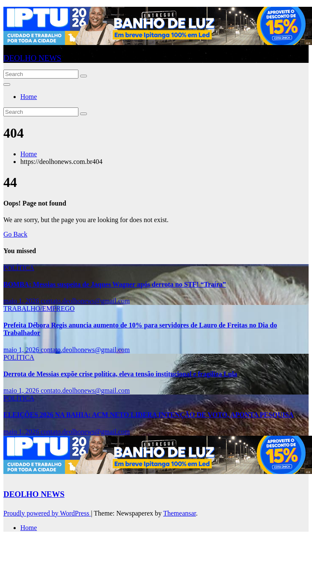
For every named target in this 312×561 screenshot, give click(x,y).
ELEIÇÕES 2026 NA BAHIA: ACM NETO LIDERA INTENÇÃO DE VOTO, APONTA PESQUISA (148, 414)
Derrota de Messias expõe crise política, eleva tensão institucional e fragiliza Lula (120, 374)
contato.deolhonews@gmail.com (85, 300)
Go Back (15, 234)
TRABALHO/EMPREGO (39, 308)
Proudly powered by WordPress (47, 513)
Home (28, 96)
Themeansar (179, 513)
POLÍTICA (18, 267)
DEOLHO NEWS (32, 58)
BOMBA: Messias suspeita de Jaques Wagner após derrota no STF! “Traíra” (114, 284)
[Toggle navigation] (6, 84)
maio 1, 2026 (22, 300)
